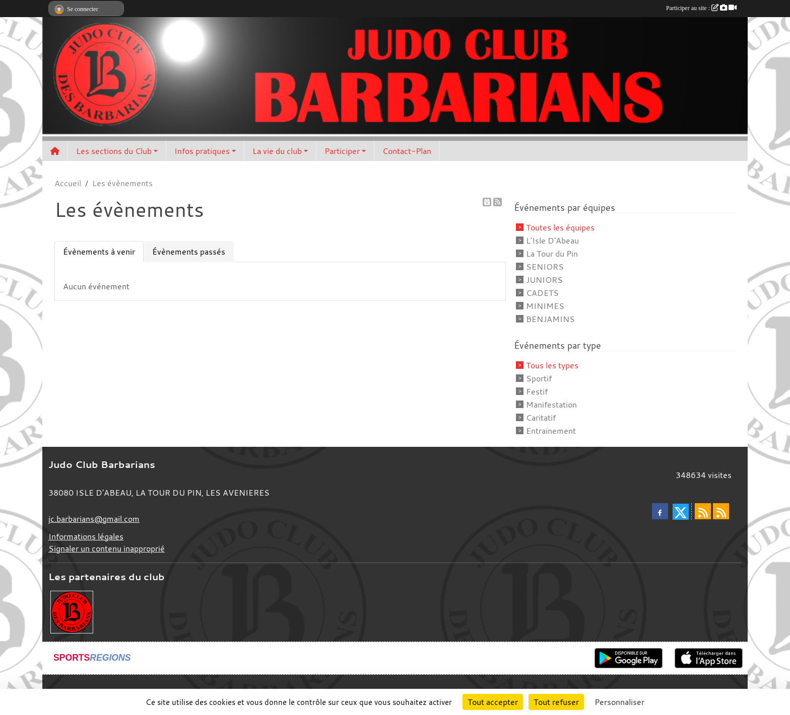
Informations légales (85, 536)
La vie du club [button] (277, 150)
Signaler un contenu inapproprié (106, 548)
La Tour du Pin (552, 253)
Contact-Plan (406, 150)
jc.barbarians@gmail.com (94, 518)
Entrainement (551, 430)
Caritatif (541, 417)
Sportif (539, 378)
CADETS (542, 292)
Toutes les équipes (560, 227)
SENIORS (545, 266)
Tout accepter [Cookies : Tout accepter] (493, 701)
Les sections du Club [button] (114, 150)
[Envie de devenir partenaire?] (71, 610)
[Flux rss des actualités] (703, 511)
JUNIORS (544, 279)
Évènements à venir (99, 251)
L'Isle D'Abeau (552, 240)
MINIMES (545, 305)
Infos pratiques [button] (202, 150)
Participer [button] (342, 150)
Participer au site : (701, 8)
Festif (537, 391)
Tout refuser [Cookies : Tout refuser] (556, 701)
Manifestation (551, 404)
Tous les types (552, 365)
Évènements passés (188, 251)
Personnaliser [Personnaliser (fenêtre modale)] (619, 701)
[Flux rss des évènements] (721, 511)
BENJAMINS (550, 319)
